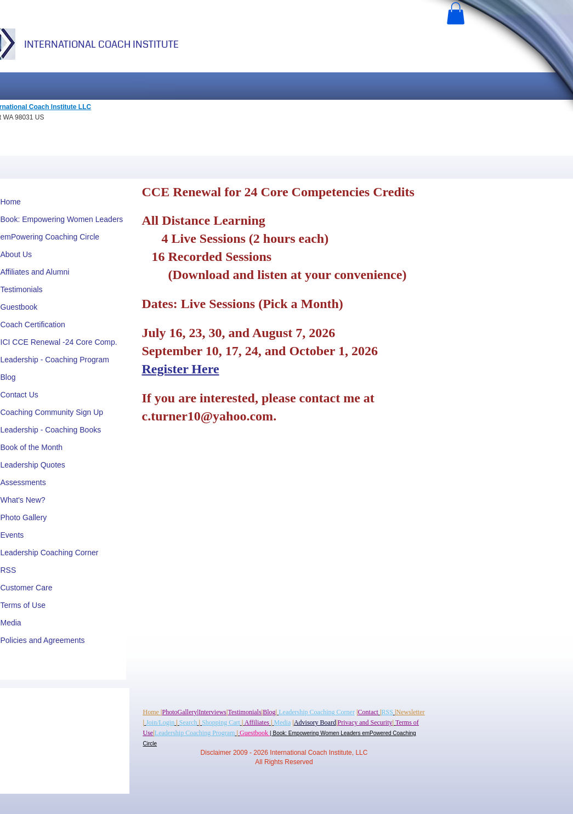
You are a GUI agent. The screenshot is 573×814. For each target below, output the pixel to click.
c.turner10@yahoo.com (208, 416)
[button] (455, 13)
